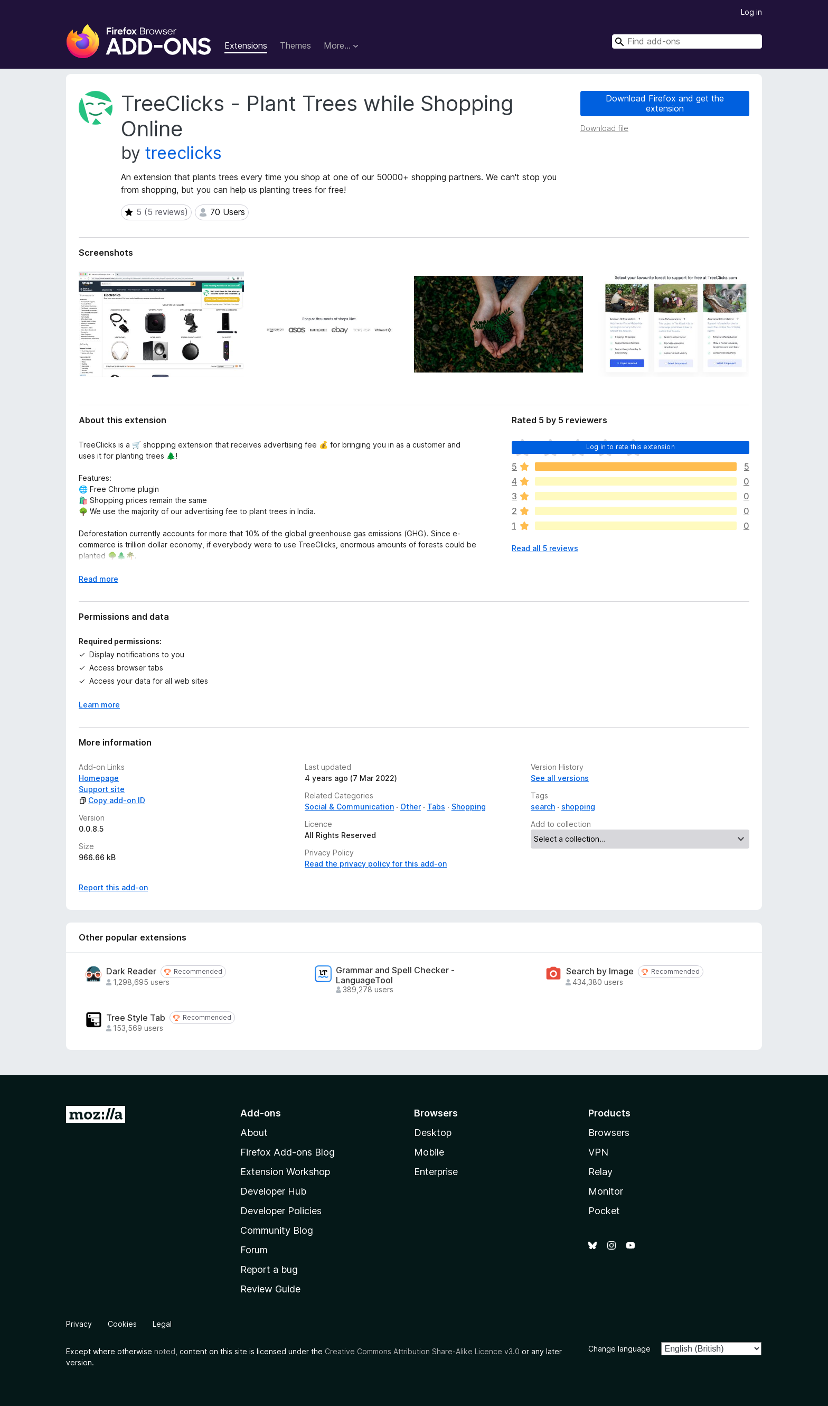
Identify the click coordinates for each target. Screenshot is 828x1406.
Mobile (429, 1152)
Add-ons (260, 1113)
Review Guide (270, 1289)
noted (164, 1351)
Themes (295, 45)
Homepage (99, 778)
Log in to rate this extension (630, 447)
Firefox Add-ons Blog (287, 1152)
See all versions (560, 778)
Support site (102, 789)
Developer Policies (281, 1210)
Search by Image (600, 971)
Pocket (604, 1210)
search (543, 806)
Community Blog (276, 1230)
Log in (751, 11)
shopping (578, 806)
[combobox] (687, 41)
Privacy (79, 1323)
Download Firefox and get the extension (665, 103)
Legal (162, 1323)
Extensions (245, 45)
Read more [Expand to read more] (98, 578)
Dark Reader (131, 971)
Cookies (122, 1323)
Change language (619, 1348)
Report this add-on (113, 887)
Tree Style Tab (135, 1018)
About (254, 1132)
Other (410, 806)
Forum (254, 1249)
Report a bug (269, 1269)
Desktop (432, 1132)
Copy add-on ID (112, 800)
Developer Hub (273, 1191)
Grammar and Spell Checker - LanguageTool (395, 975)
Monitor (605, 1191)
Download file (604, 128)
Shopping (468, 806)
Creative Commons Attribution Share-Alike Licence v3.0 (422, 1351)
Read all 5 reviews (545, 548)
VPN (598, 1152)
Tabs (436, 806)
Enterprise (436, 1171)
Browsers (608, 1132)
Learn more (99, 704)
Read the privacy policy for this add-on (376, 863)
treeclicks (183, 153)
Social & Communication (349, 806)
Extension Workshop (285, 1171)
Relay (600, 1171)
